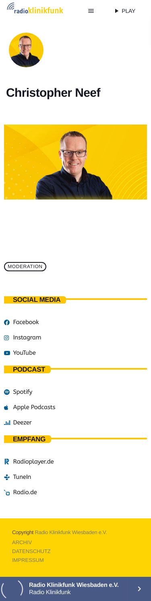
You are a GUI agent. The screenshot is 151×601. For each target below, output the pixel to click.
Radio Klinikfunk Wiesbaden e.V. (71, 532)
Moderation (25, 267)
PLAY (124, 11)
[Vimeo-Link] (42, 11)
